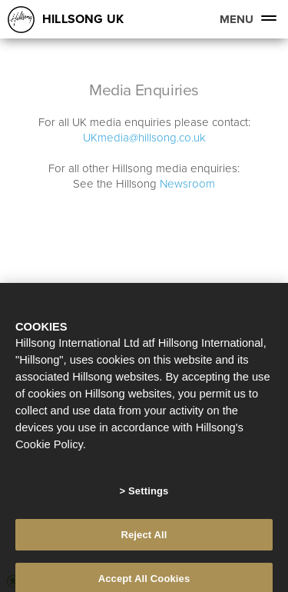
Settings (148, 495)
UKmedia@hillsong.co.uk (144, 137)
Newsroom (187, 183)
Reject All (144, 539)
